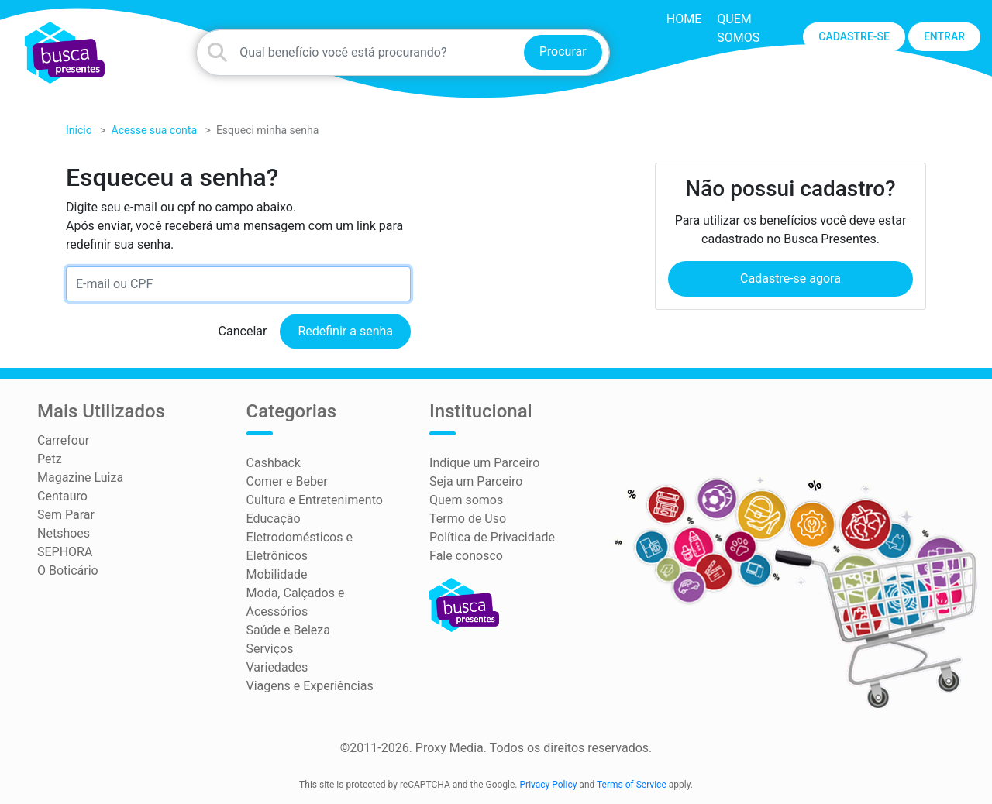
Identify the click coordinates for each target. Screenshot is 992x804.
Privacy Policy (548, 784)
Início (79, 130)
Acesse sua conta (155, 130)
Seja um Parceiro (475, 481)
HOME (683, 19)
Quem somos (466, 500)
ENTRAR (944, 36)
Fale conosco (466, 555)
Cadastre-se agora (790, 278)
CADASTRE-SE (854, 36)
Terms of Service (631, 784)
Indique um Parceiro (484, 462)
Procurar (563, 51)
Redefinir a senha (345, 331)
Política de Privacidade (492, 537)
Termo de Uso (467, 518)
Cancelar (243, 331)
